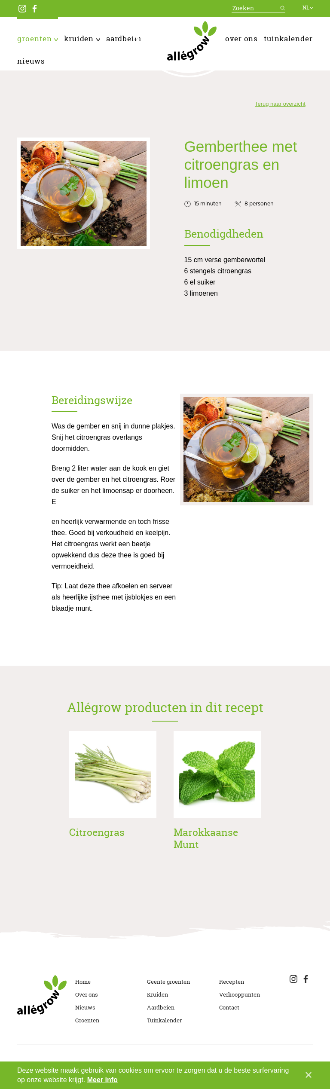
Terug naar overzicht (280, 104)
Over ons (241, 38)
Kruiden (82, 38)
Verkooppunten (239, 994)
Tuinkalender (288, 38)
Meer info (102, 1079)
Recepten (231, 981)
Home (83, 981)
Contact (229, 1007)
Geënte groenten (168, 981)
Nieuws (31, 61)
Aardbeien (128, 38)
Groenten (37, 38)
